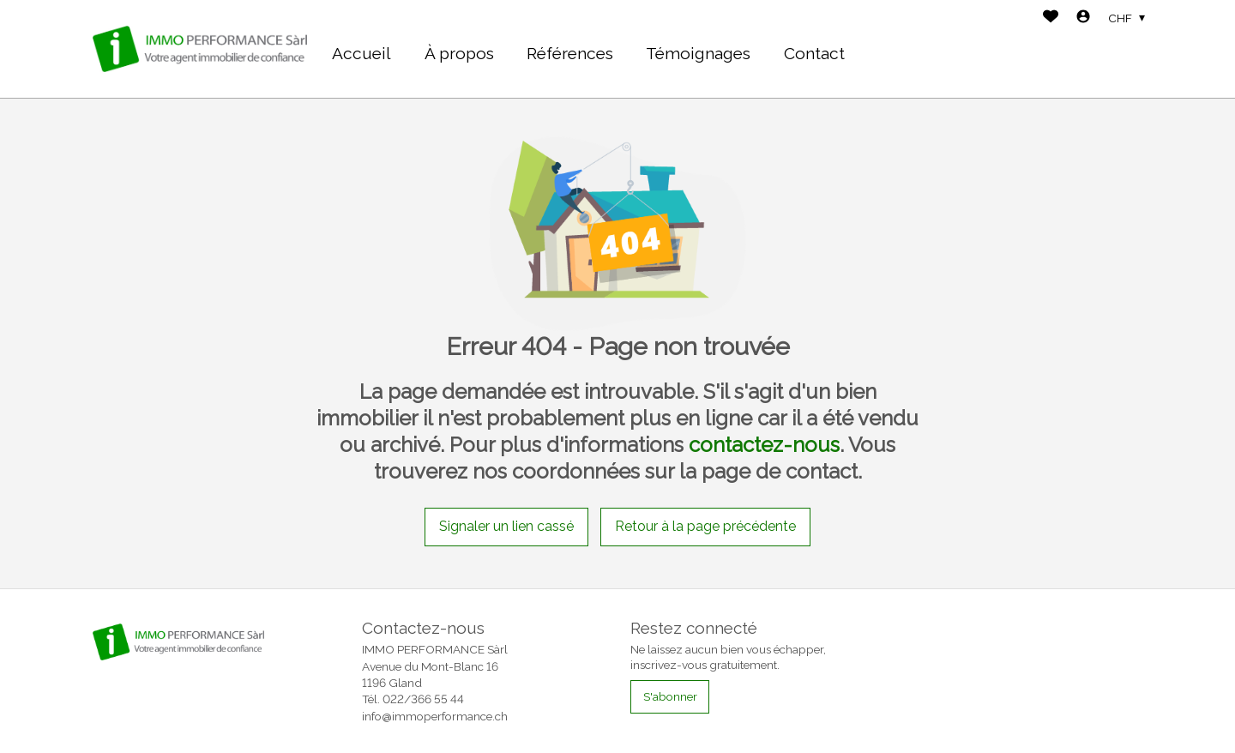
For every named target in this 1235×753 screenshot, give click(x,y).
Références (570, 53)
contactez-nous (764, 444)
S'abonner (670, 696)
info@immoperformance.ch (435, 716)
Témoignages (698, 53)
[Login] (1083, 18)
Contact (814, 53)
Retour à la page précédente (705, 526)
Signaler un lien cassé (506, 526)
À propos (459, 53)
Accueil (361, 53)
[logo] (200, 49)
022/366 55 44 (423, 699)
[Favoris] (1050, 18)
